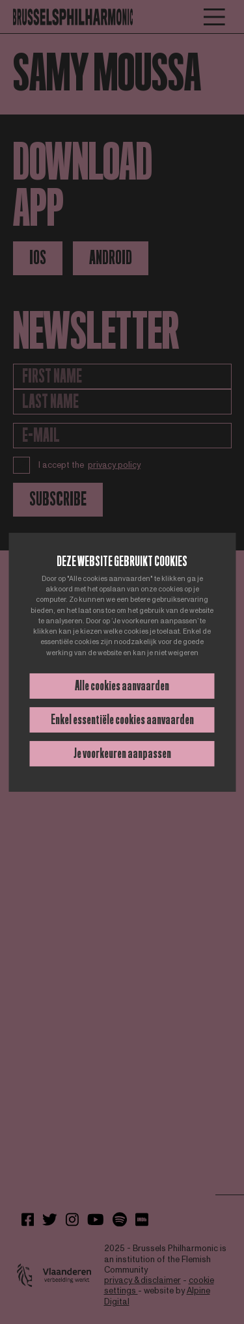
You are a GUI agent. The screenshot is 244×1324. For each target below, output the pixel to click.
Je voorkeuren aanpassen (122, 753)
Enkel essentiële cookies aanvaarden (122, 719)
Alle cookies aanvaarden (122, 686)
